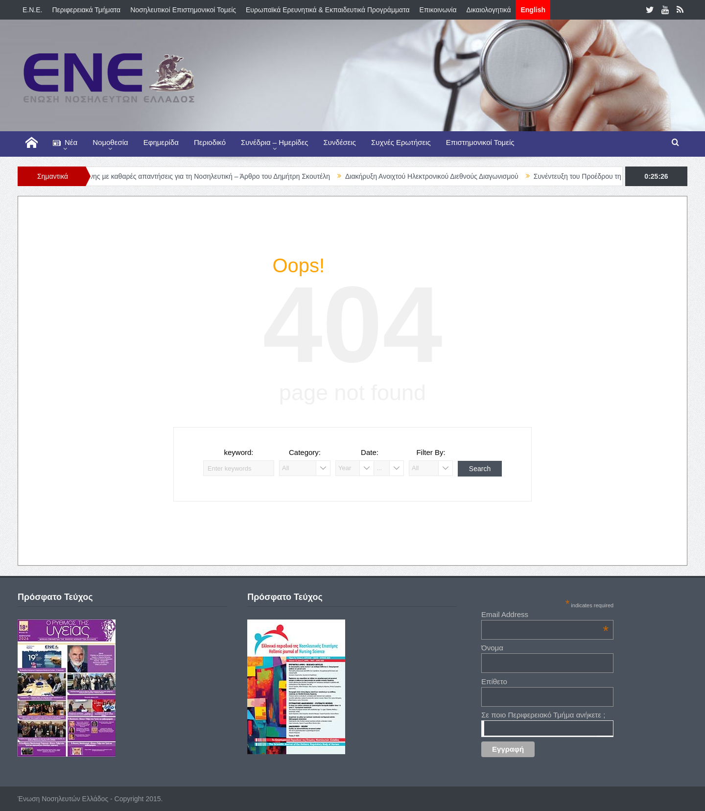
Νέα (65, 142)
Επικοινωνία (438, 10)
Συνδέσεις (340, 142)
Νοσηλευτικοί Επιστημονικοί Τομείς (183, 10)
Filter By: (430, 452)
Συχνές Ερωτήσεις (401, 142)
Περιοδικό (210, 142)
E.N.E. (32, 10)
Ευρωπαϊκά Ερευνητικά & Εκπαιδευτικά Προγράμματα (328, 10)
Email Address (545, 614)
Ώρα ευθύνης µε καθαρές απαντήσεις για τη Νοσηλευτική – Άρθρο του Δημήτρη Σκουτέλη (203, 176)
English (532, 10)
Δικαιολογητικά (489, 10)
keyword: (238, 452)
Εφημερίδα (161, 142)
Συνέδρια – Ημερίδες (274, 142)
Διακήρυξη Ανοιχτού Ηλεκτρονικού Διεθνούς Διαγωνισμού (440, 176)
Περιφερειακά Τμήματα (86, 10)
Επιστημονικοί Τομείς (480, 142)
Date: (369, 452)
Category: (305, 452)
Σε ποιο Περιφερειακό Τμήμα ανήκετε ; (543, 715)
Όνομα (492, 648)
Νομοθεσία (110, 142)
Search (480, 469)
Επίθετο (494, 681)
